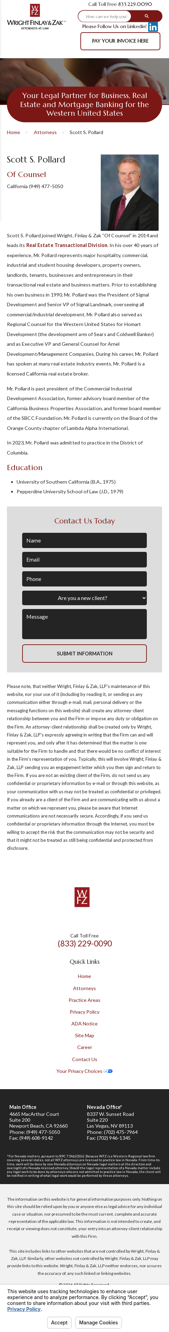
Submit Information (85, 653)
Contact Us (84, 1059)
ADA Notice (84, 1023)
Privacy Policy (84, 1012)
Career (84, 1047)
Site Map (84, 1035)
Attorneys (45, 132)
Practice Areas (84, 1000)
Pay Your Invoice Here (120, 41)
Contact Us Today (84, 521)
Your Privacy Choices (84, 1071)
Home (13, 132)
